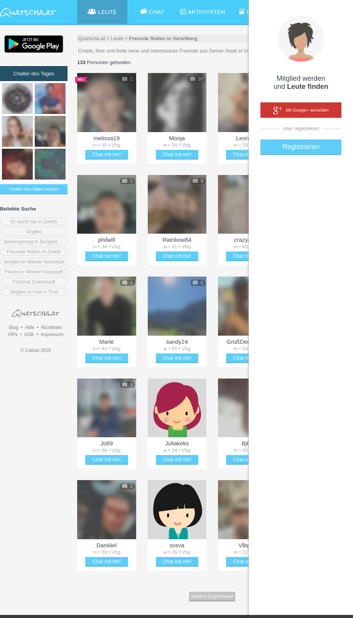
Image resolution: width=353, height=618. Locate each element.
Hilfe (29, 327)
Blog (13, 327)
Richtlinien (51, 327)
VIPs (12, 334)
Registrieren (300, 147)
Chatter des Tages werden (33, 189)
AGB (29, 334)
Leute (117, 38)
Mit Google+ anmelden (301, 110)
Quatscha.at (91, 38)
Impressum (52, 334)
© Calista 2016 (35, 350)
